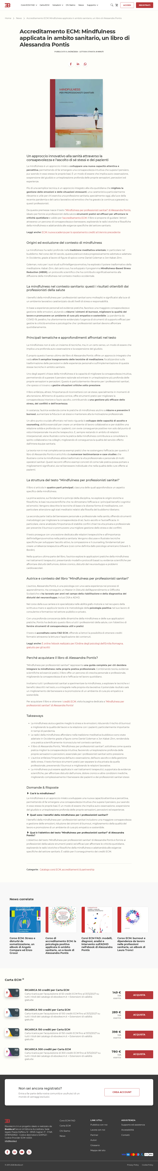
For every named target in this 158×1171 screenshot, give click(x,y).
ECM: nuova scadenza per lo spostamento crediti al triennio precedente (81, 232)
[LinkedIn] (78, 64)
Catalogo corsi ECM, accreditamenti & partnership (67, 869)
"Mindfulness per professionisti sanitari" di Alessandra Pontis (98, 210)
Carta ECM (44, 5)
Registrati (144, 5)
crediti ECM (69, 701)
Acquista (139, 995)
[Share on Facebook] (70, 64)
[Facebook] (7, 1152)
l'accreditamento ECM (74, 218)
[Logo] (29, 1121)
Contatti (125, 1135)
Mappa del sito (97, 1150)
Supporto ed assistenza (133, 1124)
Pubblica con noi (98, 1124)
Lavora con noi (97, 1129)
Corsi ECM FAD (28, 5)
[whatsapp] (85, 64)
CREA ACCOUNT (122, 1092)
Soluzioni (56, 5)
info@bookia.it (11, 1141)
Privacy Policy (133, 1165)
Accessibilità (127, 1129)
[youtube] (21, 1152)
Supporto (91, 5)
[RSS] (29, 1152)
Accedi (127, 5)
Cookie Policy (147, 1165)
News (81, 5)
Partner (94, 1135)
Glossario (95, 1145)
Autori (93, 1140)
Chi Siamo (70, 5)
